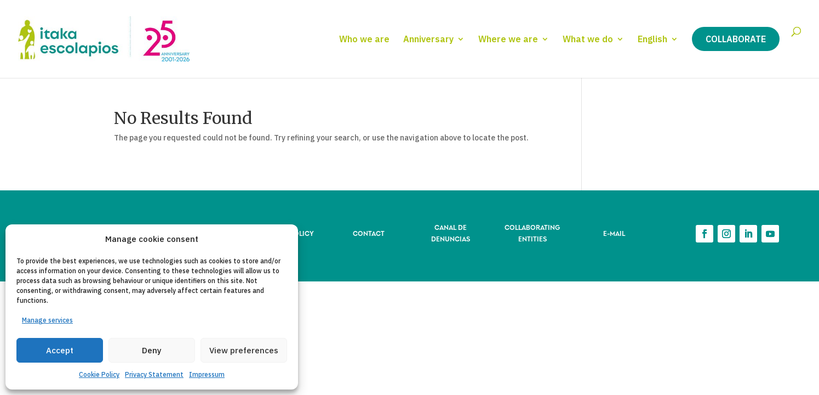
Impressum (207, 374)
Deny (152, 350)
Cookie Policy (99, 374)
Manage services (47, 320)
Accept (59, 350)
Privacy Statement (154, 374)
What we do (588, 39)
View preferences (243, 350)
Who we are (364, 39)
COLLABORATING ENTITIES (532, 232)
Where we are (508, 39)
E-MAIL (614, 233)
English (652, 39)
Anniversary (428, 39)
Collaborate (736, 38)
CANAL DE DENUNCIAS (450, 232)
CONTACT (369, 233)
